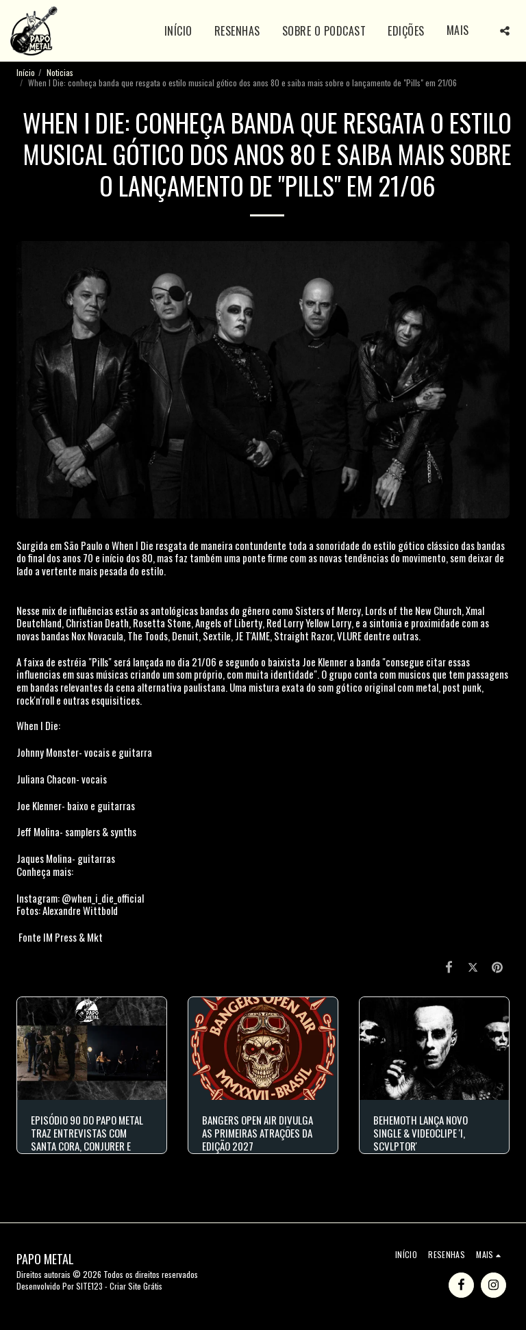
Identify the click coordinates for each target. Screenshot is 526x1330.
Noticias (60, 72)
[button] (504, 30)
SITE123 (89, 1286)
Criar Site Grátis (136, 1286)
